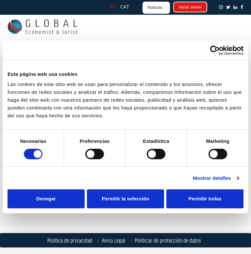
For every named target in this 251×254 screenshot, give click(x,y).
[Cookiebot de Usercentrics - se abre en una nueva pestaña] (214, 50)
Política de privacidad (71, 240)
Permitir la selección (125, 198)
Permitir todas (205, 198)
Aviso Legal (115, 240)
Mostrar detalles (212, 178)
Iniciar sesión (190, 7)
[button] (243, 7)
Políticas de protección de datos (169, 240)
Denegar (46, 198)
